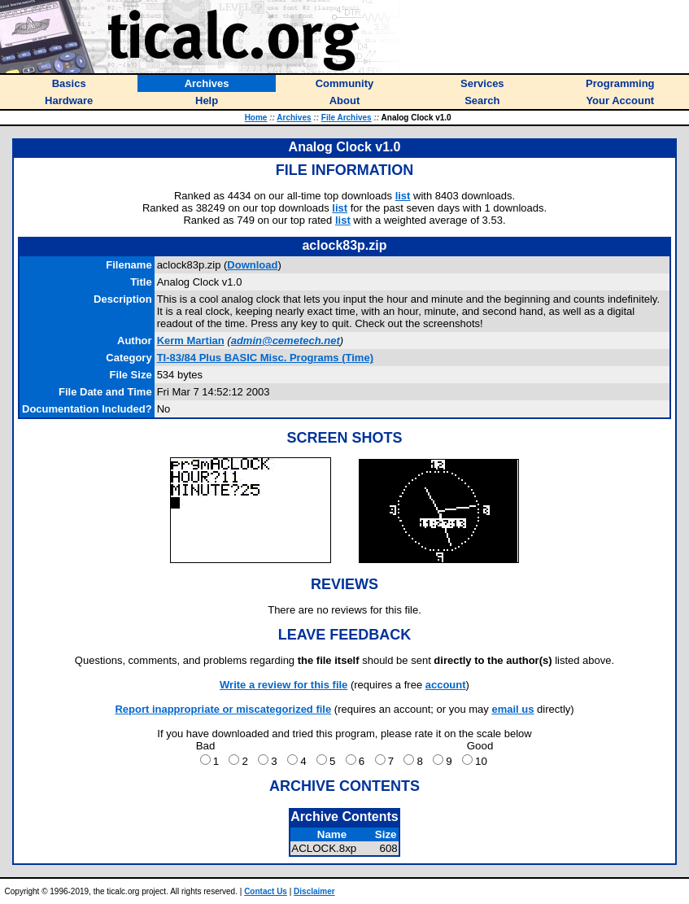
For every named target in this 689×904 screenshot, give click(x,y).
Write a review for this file (283, 685)
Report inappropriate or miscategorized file (223, 709)
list (403, 196)
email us (512, 709)
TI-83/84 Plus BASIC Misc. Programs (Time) (265, 358)
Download (252, 265)
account (445, 685)
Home (256, 117)
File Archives (346, 117)
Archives (294, 117)
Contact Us (265, 891)
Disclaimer (314, 891)
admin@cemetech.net (285, 340)
